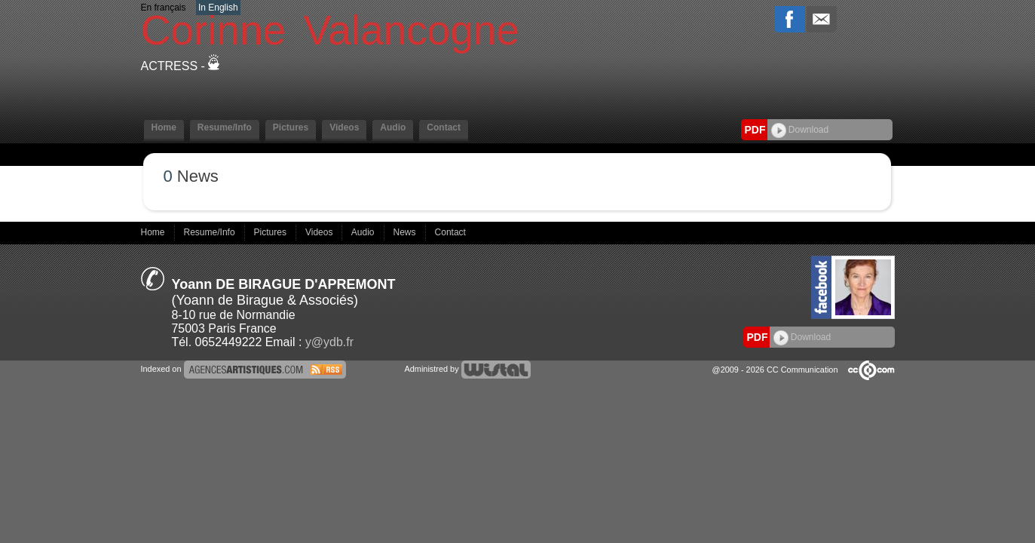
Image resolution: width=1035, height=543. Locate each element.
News (405, 232)
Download (800, 129)
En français (163, 7)
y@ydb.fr (329, 342)
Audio (393, 127)
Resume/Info (225, 127)
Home (164, 127)
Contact (444, 127)
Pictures (290, 127)
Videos (344, 127)
